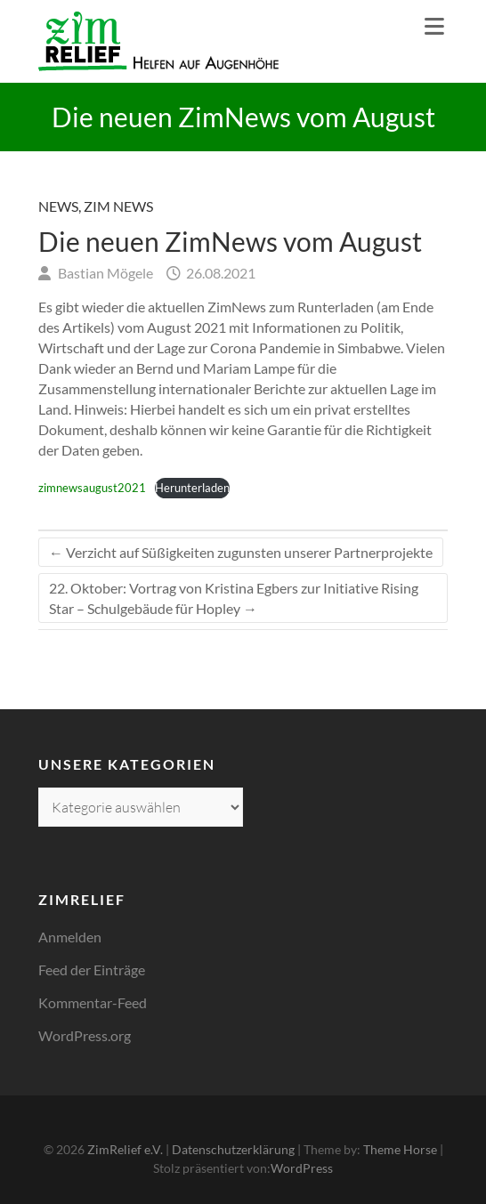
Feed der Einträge (91, 969)
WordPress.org (84, 1035)
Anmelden (69, 936)
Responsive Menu (434, 26)
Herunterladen (192, 488)
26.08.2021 (219, 272)
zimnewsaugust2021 (92, 488)
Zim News (118, 206)
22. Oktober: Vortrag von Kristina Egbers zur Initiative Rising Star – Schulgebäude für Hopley (233, 598)
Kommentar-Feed (92, 1002)
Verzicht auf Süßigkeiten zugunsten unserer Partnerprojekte (241, 552)
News (58, 206)
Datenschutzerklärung (233, 1149)
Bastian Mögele (104, 272)
